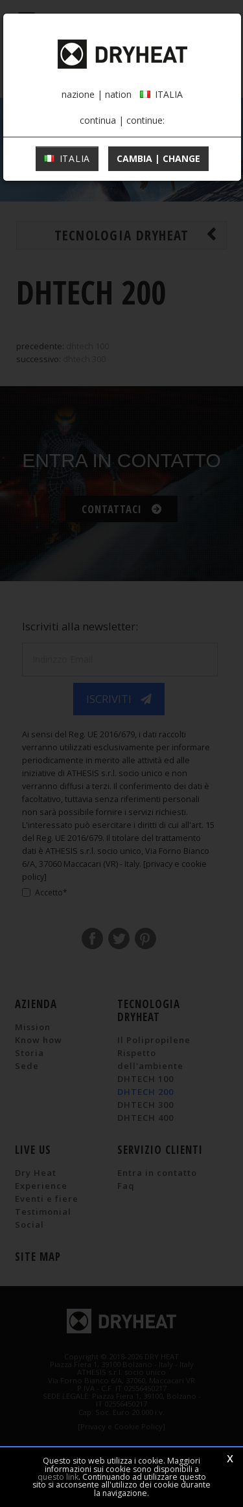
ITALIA (67, 158)
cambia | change (158, 158)
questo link (58, 1476)
